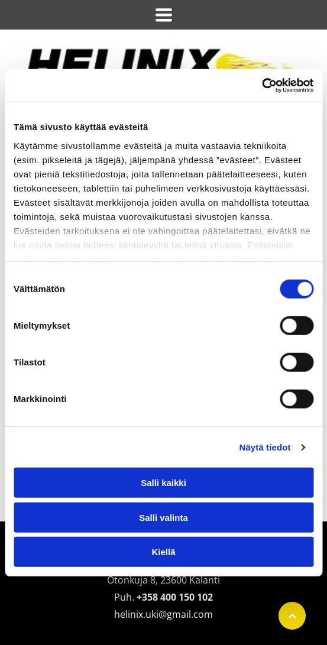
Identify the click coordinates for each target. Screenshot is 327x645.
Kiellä (163, 552)
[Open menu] (164, 15)
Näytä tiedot (265, 447)
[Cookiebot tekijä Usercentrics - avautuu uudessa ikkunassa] (261, 85)
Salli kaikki (163, 483)
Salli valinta (163, 517)
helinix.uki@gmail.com (163, 614)
